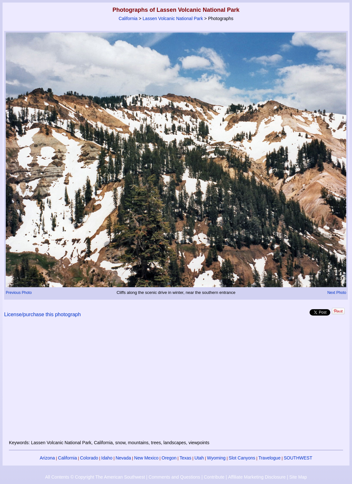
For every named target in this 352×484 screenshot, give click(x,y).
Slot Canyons (242, 457)
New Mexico (146, 457)
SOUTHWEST (298, 457)
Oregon (168, 457)
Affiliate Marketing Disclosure (257, 477)
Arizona (47, 457)
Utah (199, 457)
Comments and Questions (174, 477)
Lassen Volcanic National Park (173, 18)
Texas (185, 457)
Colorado (89, 457)
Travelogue (269, 457)
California (128, 18)
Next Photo (336, 292)
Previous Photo (19, 292)
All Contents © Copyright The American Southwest (95, 477)
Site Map (298, 477)
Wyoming (216, 457)
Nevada (123, 457)
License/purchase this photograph (42, 314)
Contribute (214, 477)
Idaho (106, 457)
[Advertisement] (176, 382)
